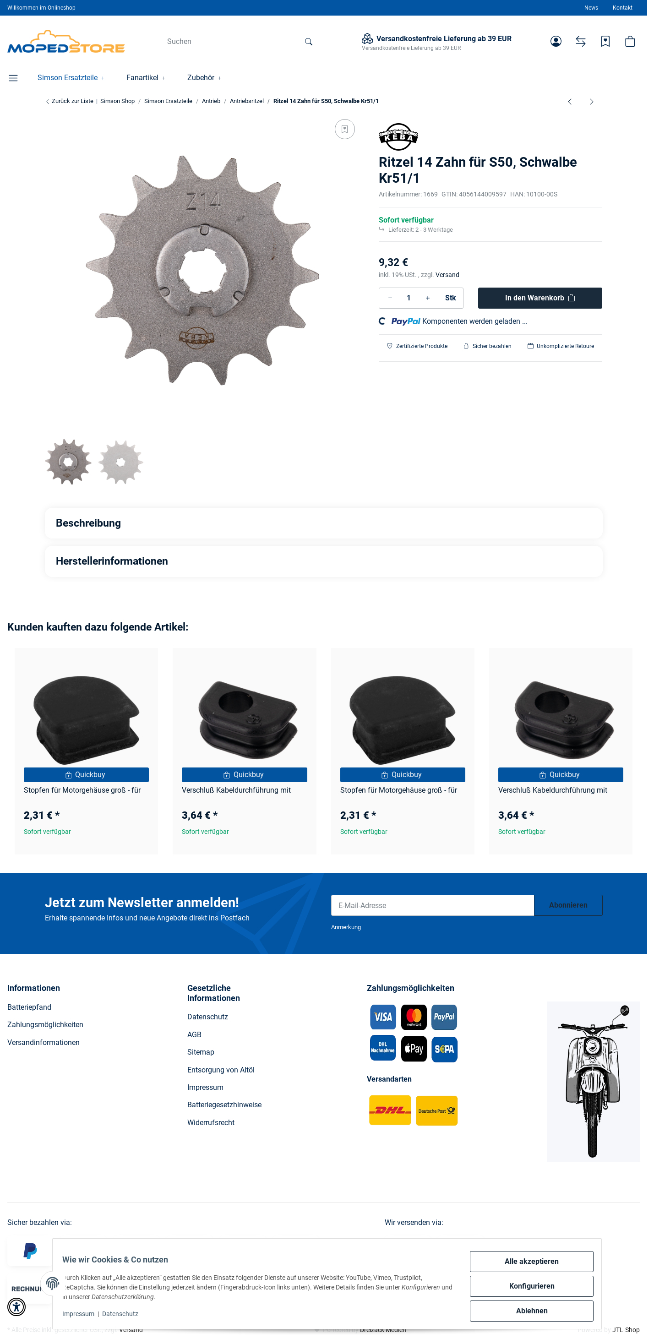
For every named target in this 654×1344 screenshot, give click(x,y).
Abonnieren (568, 905)
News (591, 8)
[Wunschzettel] (605, 41)
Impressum (83, 1313)
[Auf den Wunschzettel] (345, 129)
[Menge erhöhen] (428, 298)
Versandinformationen (43, 1042)
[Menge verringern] (390, 298)
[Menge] (409, 298)
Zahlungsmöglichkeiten (45, 1024)
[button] (556, 41)
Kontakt (622, 8)
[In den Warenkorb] (540, 298)
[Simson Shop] (66, 41)
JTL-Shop (626, 1329)
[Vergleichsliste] (580, 41)
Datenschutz (125, 1313)
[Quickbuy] (86, 774)
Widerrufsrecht (210, 1122)
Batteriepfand (29, 1007)
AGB (194, 1034)
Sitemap (200, 1052)
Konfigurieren (527, 1286)
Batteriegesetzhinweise (224, 1104)
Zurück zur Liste (69, 101)
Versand (447, 274)
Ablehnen (527, 1310)
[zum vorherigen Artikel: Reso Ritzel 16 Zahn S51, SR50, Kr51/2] (570, 101)
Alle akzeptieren (527, 1261)
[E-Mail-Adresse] (432, 905)
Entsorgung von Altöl (221, 1070)
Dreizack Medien (383, 1329)
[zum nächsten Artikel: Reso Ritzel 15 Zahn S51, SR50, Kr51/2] (592, 101)
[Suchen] (229, 41)
